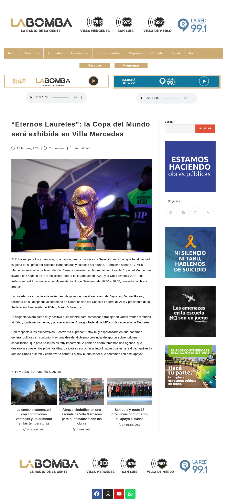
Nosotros (94, 65)
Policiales (55, 53)
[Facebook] (183, 212)
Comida (157, 53)
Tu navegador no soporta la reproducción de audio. (56, 97)
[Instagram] (195, 212)
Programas (131, 65)
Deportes (136, 53)
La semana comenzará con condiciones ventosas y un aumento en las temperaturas (34, 416)
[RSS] (208, 212)
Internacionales (109, 53)
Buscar (169, 121)
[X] (170, 212)
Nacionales (79, 53)
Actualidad (82, 148)
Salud (175, 53)
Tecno (193, 53)
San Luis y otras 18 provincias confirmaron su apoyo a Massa (129, 414)
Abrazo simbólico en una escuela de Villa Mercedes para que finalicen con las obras (82, 416)
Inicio (12, 53)
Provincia (32, 53)
